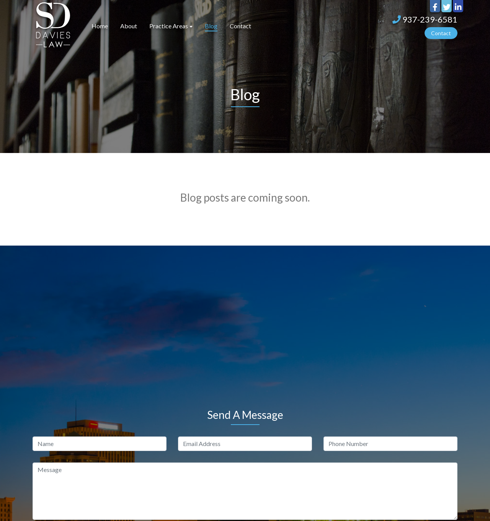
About (128, 25)
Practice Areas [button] (168, 25)
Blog (211, 25)
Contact (240, 25)
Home (99, 25)
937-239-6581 (424, 19)
